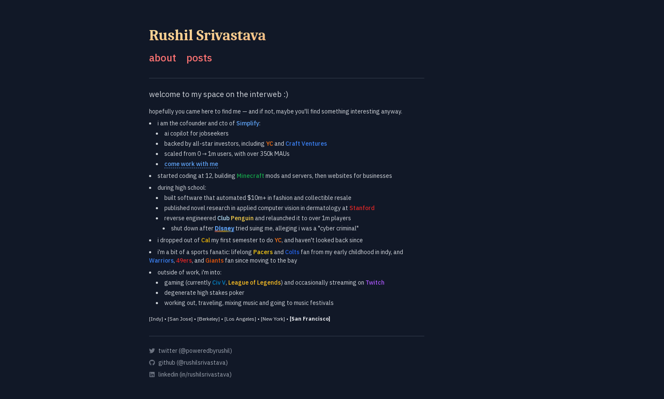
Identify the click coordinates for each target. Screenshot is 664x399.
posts (199, 57)
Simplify (247, 123)
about (162, 57)
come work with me (191, 164)
